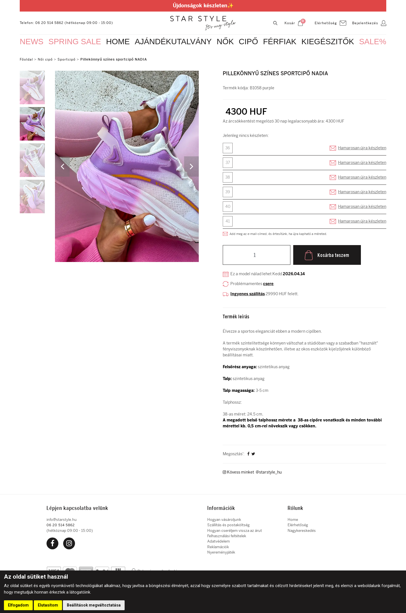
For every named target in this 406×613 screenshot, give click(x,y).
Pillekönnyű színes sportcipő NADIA (113, 59)
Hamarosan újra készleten (362, 148)
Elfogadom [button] (18, 605)
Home (293, 518)
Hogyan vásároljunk (224, 518)
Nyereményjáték (221, 551)
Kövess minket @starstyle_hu (252, 471)
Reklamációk (218, 546)
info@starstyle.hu (62, 518)
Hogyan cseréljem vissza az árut (234, 529)
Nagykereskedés (302, 529)
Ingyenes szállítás (247, 293)
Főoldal (26, 59)
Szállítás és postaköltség (228, 524)
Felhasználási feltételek (226, 535)
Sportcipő (67, 59)
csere (268, 283)
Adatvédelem (218, 540)
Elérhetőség (298, 524)
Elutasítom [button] (48, 605)
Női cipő (46, 59)
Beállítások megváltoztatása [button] (94, 605)
